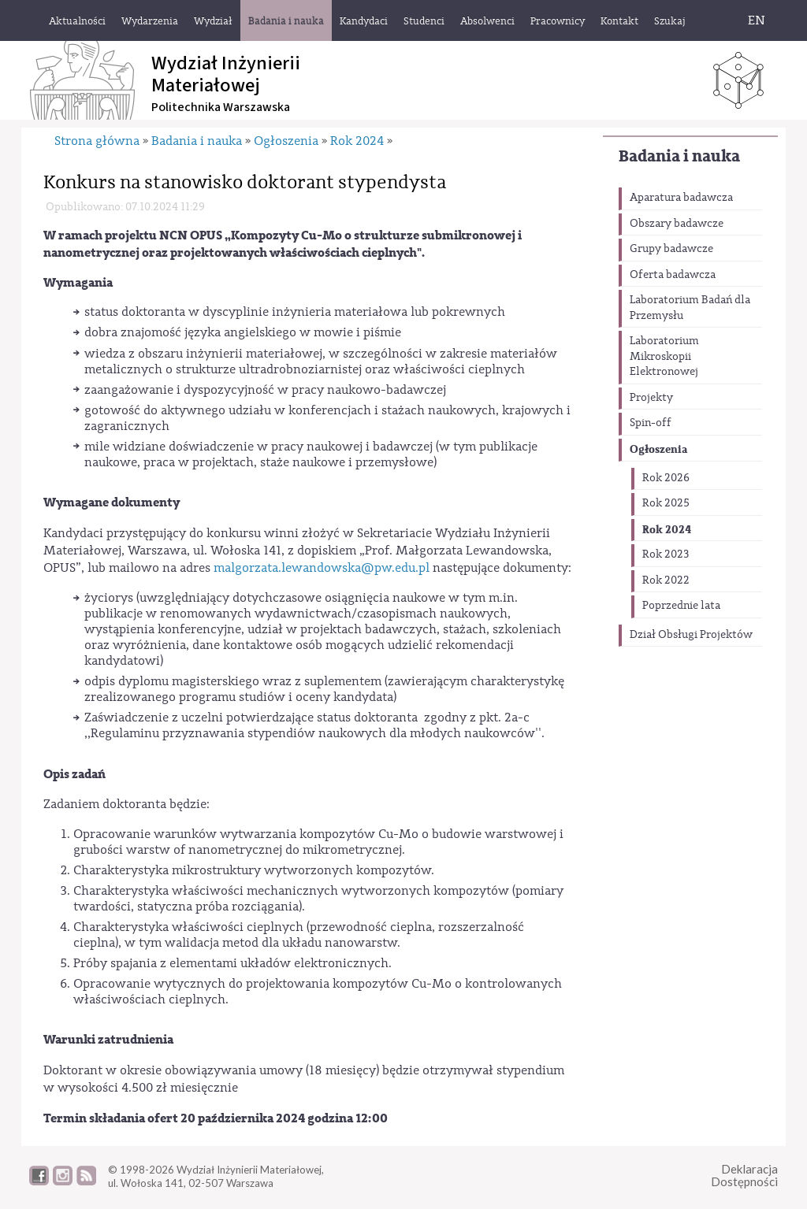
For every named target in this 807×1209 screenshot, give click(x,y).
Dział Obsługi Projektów (691, 635)
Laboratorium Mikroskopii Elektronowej (664, 356)
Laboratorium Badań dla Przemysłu (690, 308)
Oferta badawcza (673, 275)
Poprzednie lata (681, 606)
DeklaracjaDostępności (744, 1175)
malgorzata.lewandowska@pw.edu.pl (322, 568)
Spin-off (650, 423)
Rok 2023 (665, 554)
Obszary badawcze (676, 224)
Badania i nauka (679, 156)
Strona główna (96, 141)
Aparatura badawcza (681, 198)
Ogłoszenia (658, 449)
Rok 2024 (666, 529)
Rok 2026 (666, 478)
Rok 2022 (666, 580)
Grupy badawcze (671, 249)
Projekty (651, 398)
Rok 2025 (666, 503)
